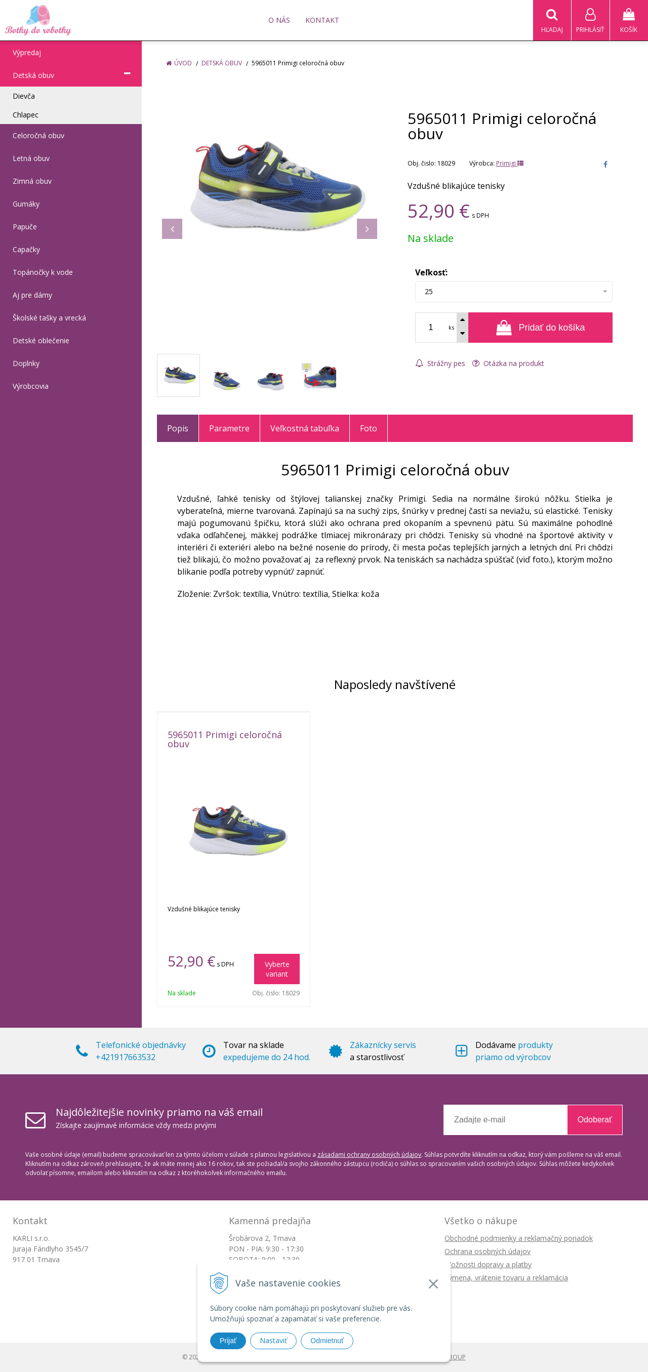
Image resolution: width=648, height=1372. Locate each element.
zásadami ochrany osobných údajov (369, 1154)
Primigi (509, 163)
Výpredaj (27, 52)
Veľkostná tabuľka (304, 428)
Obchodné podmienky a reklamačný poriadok (518, 1238)
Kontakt (322, 20)
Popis (177, 428)
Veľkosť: (431, 272)
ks (451, 327)
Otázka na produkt (508, 363)
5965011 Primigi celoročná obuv (225, 739)
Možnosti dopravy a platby (488, 1264)
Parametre (229, 428)
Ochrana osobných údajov (487, 1251)
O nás (279, 20)
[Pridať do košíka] (540, 327)
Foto (368, 428)
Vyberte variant (277, 969)
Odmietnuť (327, 1341)
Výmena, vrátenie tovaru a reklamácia (506, 1277)
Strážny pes (440, 363)
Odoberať (595, 1119)
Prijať (228, 1341)
